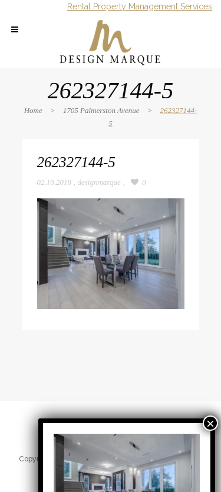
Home (33, 110)
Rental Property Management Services (139, 6)
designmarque (99, 182)
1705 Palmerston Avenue (101, 110)
